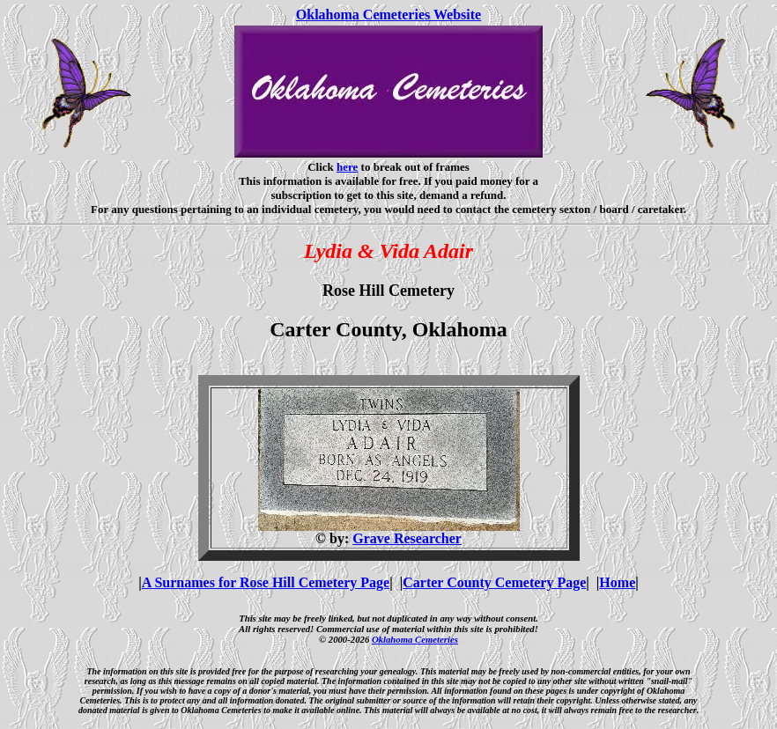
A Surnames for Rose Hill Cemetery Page (265, 582)
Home (617, 582)
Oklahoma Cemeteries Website (388, 14)
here (347, 166)
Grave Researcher (407, 538)
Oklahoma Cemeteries (415, 639)
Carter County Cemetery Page (494, 582)
